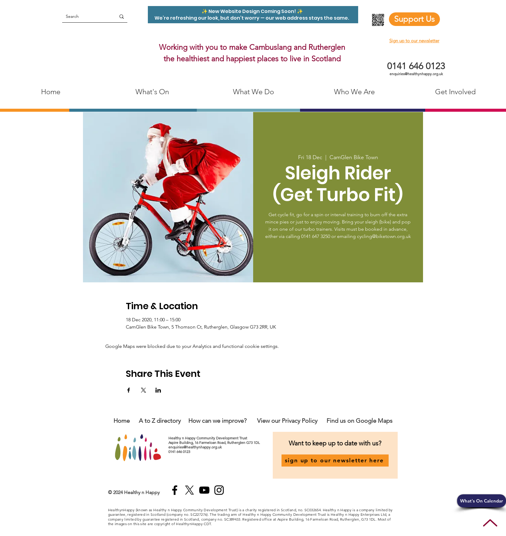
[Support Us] (414, 19)
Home (121, 420)
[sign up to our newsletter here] (335, 460)
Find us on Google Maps (359, 420)
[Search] (84, 16)
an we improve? (226, 420)
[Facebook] (174, 490)
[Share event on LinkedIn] (158, 390)
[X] (189, 490)
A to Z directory (160, 420)
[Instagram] (219, 490)
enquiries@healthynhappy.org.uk (416, 74)
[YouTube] (204, 490)
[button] (481, 500)
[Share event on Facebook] (129, 390)
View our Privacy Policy (288, 420)
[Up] (490, 523)
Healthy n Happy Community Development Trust (208, 438)
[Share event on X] (143, 390)
